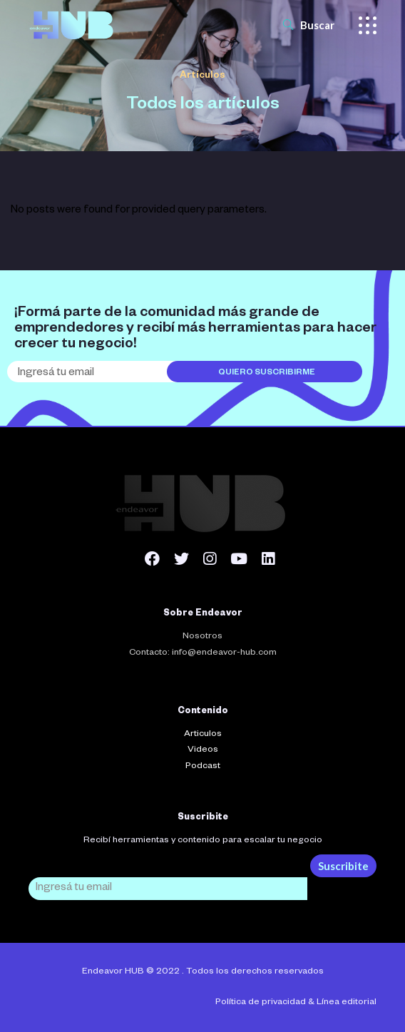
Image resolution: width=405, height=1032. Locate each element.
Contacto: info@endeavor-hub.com (203, 653)
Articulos (203, 735)
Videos (203, 750)
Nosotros (202, 637)
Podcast (202, 767)
